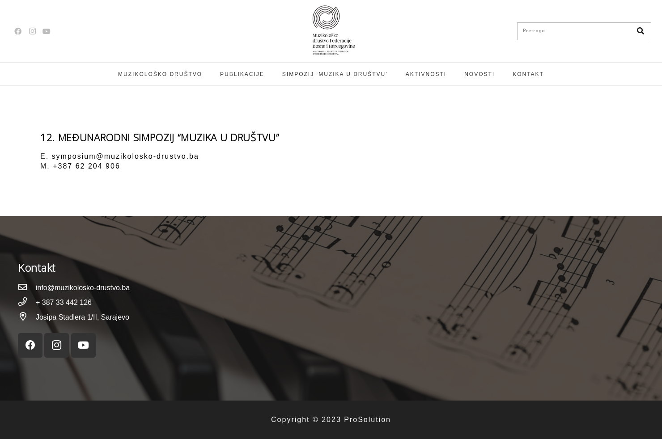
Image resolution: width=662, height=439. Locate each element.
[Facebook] (18, 31)
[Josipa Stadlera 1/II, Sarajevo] (27, 317)
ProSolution (367, 419)
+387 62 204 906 (86, 166)
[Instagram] (32, 31)
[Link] (331, 31)
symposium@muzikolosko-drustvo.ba (125, 156)
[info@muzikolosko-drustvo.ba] (27, 288)
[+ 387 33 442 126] (27, 302)
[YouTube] (46, 31)
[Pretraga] (584, 31)
